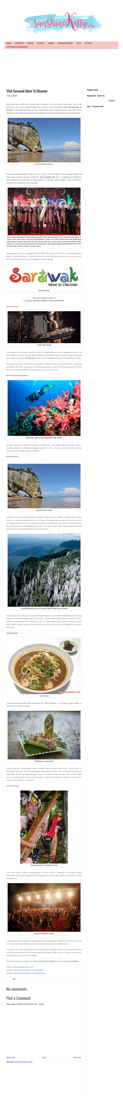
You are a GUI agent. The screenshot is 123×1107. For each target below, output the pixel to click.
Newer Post (11, 1057)
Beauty (30, 43)
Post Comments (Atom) (24, 1061)
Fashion (40, 43)
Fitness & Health (65, 43)
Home (8, 43)
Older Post (77, 1057)
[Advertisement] (61, 69)
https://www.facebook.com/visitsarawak (28, 970)
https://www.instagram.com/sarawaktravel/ (29, 973)
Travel (51, 43)
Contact (88, 43)
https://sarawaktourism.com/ (23, 967)
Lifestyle (19, 43)
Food (78, 43)
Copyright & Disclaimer (16, 47)
